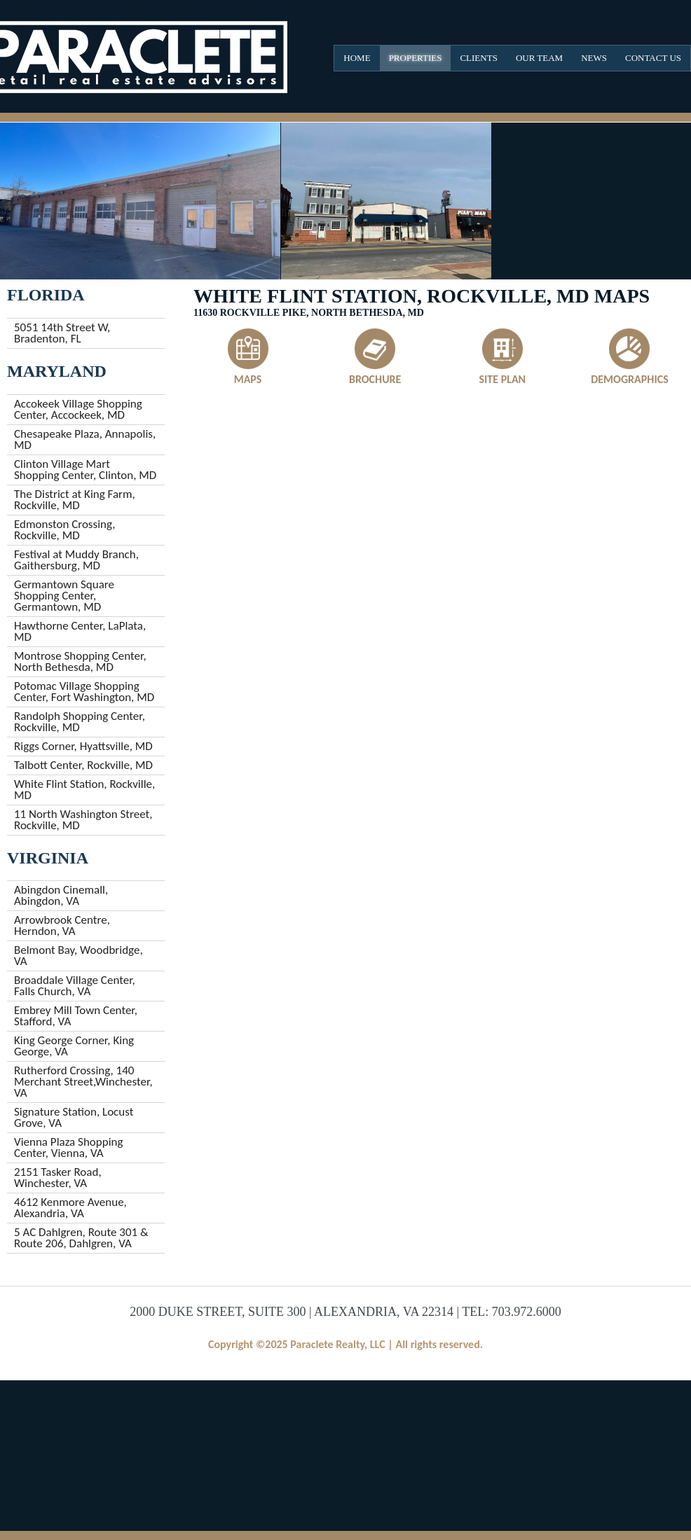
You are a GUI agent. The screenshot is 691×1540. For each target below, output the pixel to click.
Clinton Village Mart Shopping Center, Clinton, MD (85, 470)
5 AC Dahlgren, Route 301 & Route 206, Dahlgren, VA (81, 1238)
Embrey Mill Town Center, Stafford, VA (75, 1016)
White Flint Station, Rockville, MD (84, 790)
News (594, 58)
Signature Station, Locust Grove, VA (73, 1117)
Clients (478, 58)
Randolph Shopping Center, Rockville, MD (79, 722)
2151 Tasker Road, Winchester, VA (58, 1178)
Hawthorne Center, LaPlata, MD (80, 631)
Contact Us (653, 58)
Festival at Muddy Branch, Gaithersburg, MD (76, 560)
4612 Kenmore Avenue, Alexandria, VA (70, 1208)
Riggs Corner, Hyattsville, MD (83, 746)
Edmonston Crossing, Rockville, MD (64, 530)
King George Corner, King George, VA (74, 1046)
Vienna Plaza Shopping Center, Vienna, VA (68, 1147)
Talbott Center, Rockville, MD (83, 765)
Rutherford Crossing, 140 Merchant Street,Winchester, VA (83, 1081)
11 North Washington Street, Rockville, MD (83, 820)
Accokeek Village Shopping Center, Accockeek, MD (78, 409)
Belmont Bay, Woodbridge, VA (78, 956)
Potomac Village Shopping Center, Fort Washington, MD (84, 692)
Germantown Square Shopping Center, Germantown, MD (64, 595)
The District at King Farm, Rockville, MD (74, 500)
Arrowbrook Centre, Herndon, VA (62, 925)
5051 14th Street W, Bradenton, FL (62, 333)
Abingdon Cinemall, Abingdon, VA (61, 895)
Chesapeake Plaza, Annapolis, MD (85, 439)
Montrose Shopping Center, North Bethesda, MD (80, 661)
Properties (415, 58)
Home (356, 58)
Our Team (539, 58)
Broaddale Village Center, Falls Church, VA (74, 986)
